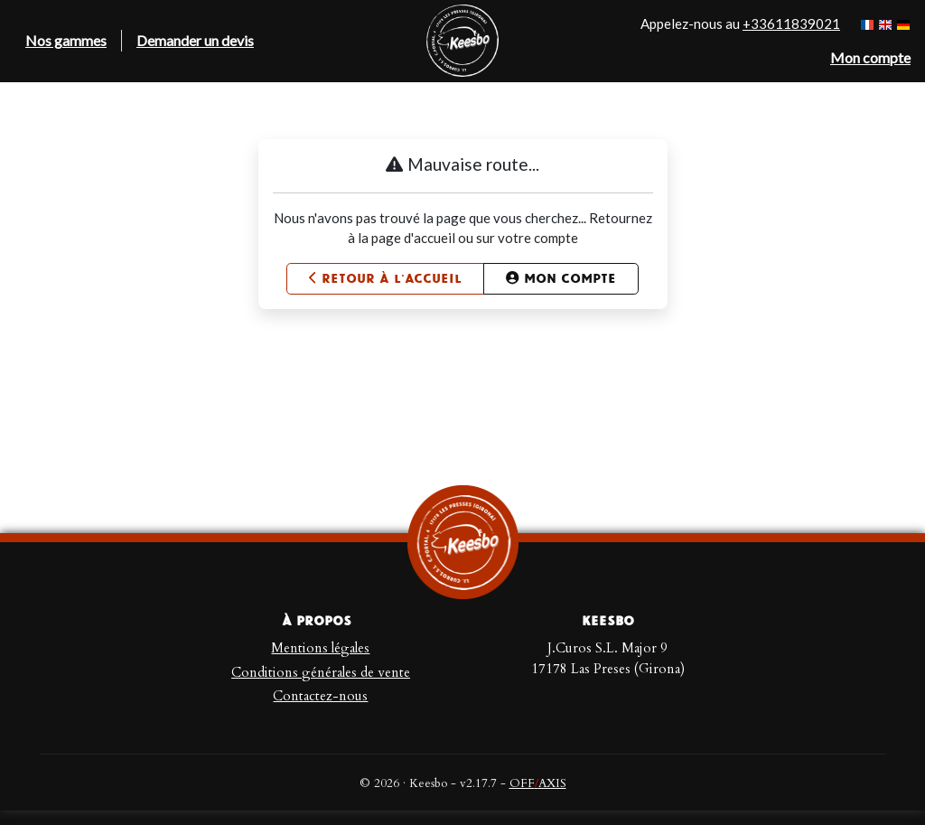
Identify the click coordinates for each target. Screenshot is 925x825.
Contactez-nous (320, 696)
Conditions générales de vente (320, 672)
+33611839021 (791, 23)
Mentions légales (320, 648)
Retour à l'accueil (385, 278)
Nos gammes (66, 40)
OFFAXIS (537, 783)
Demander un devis (195, 40)
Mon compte (560, 278)
